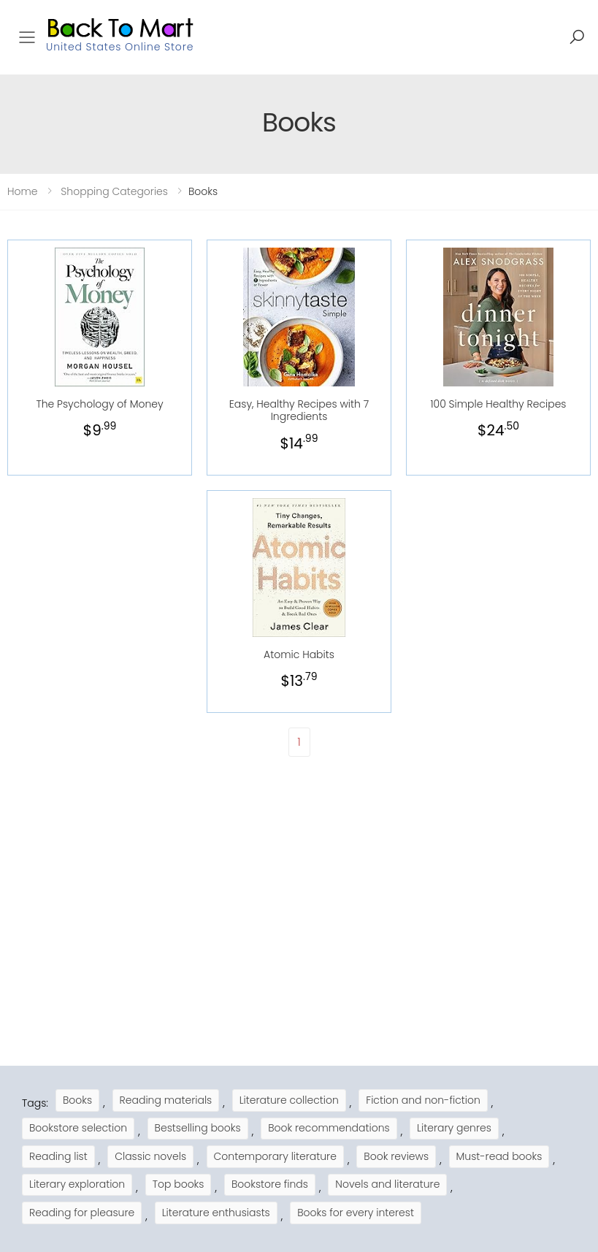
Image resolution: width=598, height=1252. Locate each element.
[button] (577, 37)
